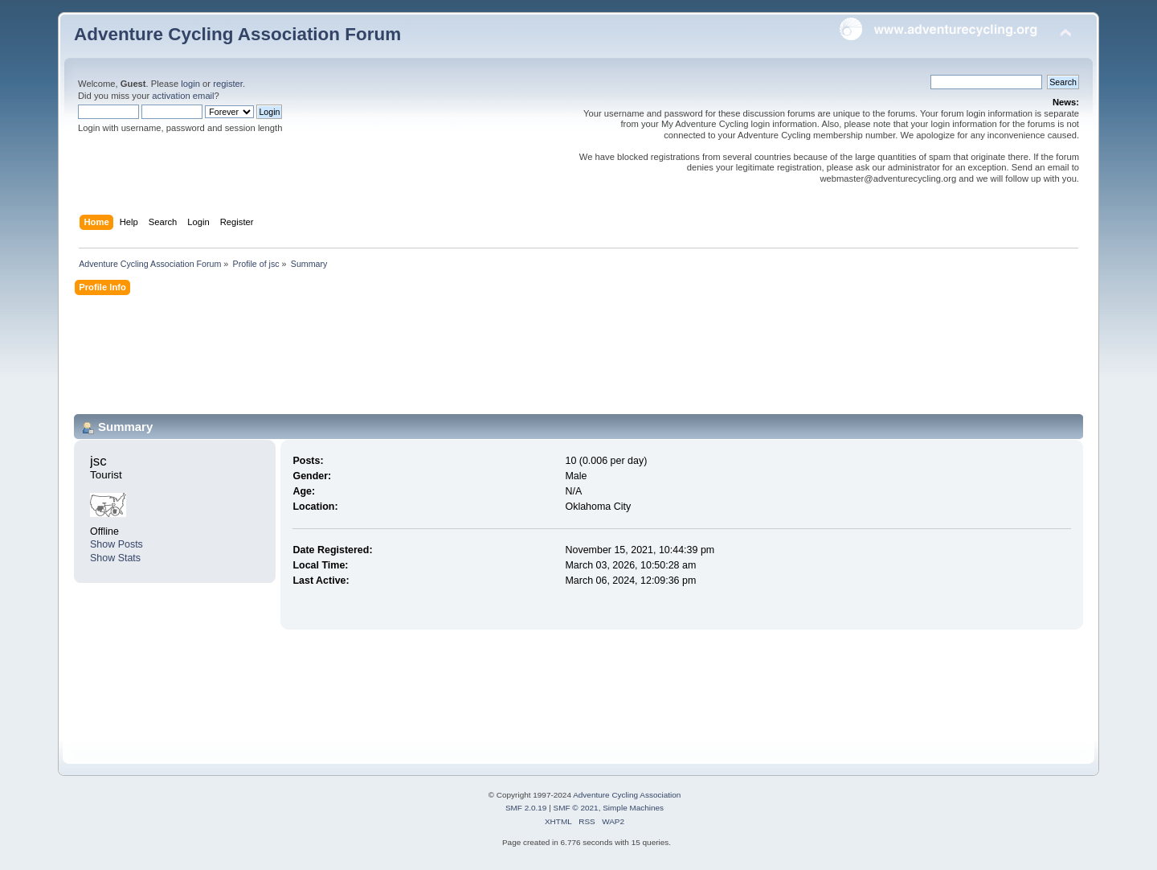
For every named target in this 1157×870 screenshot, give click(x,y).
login (190, 83)
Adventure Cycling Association (627, 794)
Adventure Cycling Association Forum (237, 34)
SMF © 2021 (576, 807)
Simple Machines (633, 807)
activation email (183, 96)
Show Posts (116, 544)
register (228, 83)
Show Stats (115, 558)
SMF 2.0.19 (526, 807)
